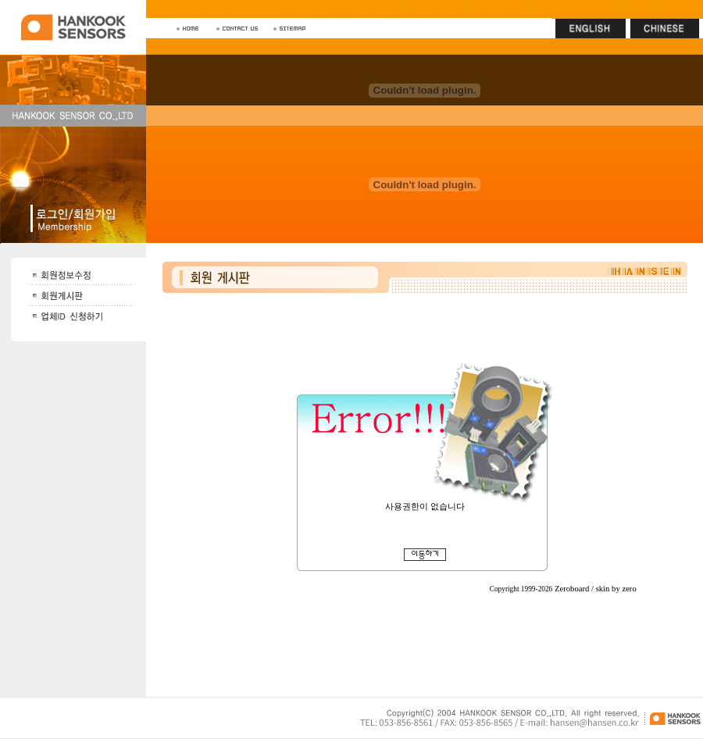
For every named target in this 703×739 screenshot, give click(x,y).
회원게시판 (425, 497)
